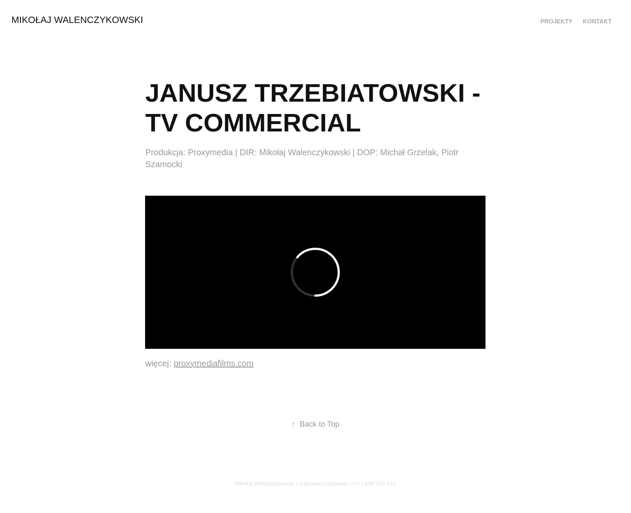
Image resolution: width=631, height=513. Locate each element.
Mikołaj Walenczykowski (77, 19)
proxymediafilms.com (214, 363)
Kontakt (597, 21)
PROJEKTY (556, 21)
